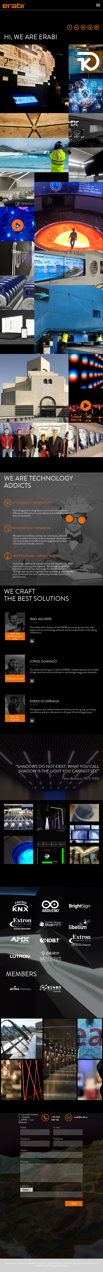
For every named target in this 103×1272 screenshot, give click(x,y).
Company (25, 1138)
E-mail (56, 1127)
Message (24, 1161)
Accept (64, 1265)
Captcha (24, 1185)
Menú (98, 5)
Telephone (58, 1138)
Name (23, 1127)
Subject (23, 1150)
